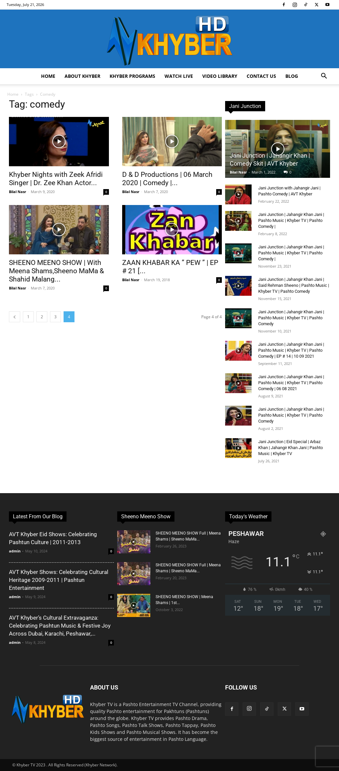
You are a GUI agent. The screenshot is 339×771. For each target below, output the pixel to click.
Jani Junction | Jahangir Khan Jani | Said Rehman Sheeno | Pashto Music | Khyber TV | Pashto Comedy (293, 285)
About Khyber (82, 76)
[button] (324, 77)
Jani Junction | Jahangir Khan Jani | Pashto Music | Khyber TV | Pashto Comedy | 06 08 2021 (291, 382)
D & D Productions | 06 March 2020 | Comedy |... (167, 179)
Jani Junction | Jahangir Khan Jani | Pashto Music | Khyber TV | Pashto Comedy (291, 317)
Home (48, 76)
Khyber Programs (132, 76)
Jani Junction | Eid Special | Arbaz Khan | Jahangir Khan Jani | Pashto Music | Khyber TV (290, 447)
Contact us (261, 76)
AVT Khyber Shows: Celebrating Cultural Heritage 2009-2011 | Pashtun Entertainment (58, 580)
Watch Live (179, 76)
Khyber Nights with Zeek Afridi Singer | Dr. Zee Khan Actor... (56, 179)
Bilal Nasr (17, 191)
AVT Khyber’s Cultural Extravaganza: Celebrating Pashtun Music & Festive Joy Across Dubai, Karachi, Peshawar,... (60, 625)
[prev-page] (14, 316)
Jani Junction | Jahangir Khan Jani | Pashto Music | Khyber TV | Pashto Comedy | (291, 220)
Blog (291, 76)
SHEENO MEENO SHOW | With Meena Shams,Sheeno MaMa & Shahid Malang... (56, 271)
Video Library (219, 76)
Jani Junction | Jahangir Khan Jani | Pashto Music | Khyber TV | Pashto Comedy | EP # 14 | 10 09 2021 (291, 350)
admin (15, 550)
